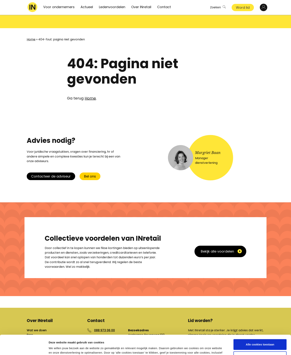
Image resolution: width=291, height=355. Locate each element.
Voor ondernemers (59, 7)
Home (31, 26)
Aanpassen (260, 337)
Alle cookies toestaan (260, 324)
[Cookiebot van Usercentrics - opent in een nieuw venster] (24, 348)
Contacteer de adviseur (51, 163)
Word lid (243, 7)
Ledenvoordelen (112, 7)
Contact (164, 7)
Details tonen (57, 347)
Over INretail (141, 7)
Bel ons (90, 163)
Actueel (87, 7)
